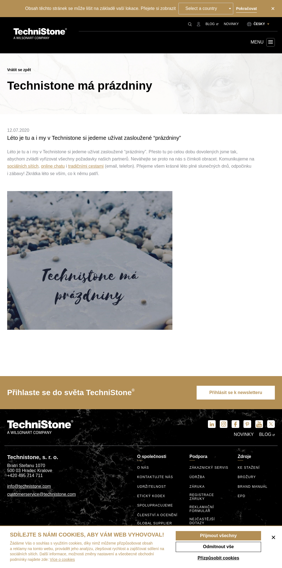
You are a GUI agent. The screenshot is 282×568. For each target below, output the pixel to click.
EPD (241, 496)
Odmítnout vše (218, 546)
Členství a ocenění (157, 515)
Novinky (231, 24)
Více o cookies (62, 559)
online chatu (53, 166)
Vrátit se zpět (19, 70)
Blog (211, 24)
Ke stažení (249, 468)
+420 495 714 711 (25, 475)
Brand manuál (253, 487)
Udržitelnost (151, 487)
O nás (143, 468)
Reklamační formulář (201, 509)
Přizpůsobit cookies (218, 558)
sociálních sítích (23, 166)
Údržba (197, 477)
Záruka (197, 487)
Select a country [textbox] (201, 8)
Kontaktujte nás (155, 477)
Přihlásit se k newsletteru (235, 392)
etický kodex (151, 496)
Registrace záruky (201, 497)
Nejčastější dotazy (202, 521)
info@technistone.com (29, 486)
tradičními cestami (86, 166)
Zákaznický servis (208, 468)
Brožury (247, 477)
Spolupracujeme (155, 505)
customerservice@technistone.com (41, 494)
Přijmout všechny (218, 535)
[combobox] (206, 8)
